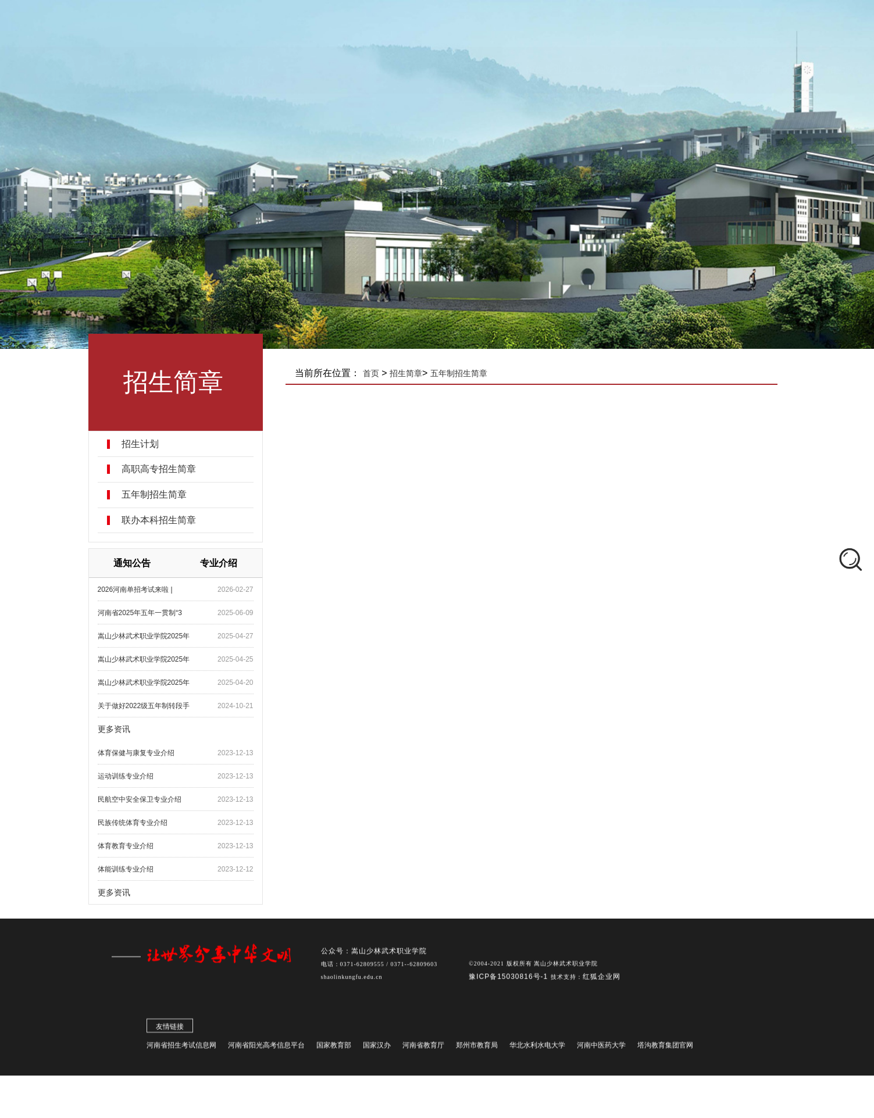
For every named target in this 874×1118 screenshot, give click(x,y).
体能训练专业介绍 (127, 869)
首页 (374, 373)
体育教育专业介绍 (127, 846)
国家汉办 (377, 1049)
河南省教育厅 (423, 1049)
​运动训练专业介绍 (127, 776)
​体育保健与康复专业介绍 (137, 753)
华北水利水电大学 (537, 1049)
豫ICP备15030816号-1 (509, 980)
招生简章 (409, 373)
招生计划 (141, 444)
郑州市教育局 (477, 1049)
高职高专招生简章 (160, 469)
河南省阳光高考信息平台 (266, 1049)
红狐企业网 (601, 980)
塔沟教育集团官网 (665, 1049)
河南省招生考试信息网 (181, 1049)
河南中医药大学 (601, 1049)
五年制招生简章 (155, 494)
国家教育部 (333, 1049)
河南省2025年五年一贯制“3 (141, 613)
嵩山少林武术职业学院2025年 (145, 636)
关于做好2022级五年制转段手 (145, 706)
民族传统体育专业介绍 (134, 823)
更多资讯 (115, 729)
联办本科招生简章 (160, 520)
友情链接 (170, 1030)
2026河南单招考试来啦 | (136, 589)
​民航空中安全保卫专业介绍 (141, 799)
